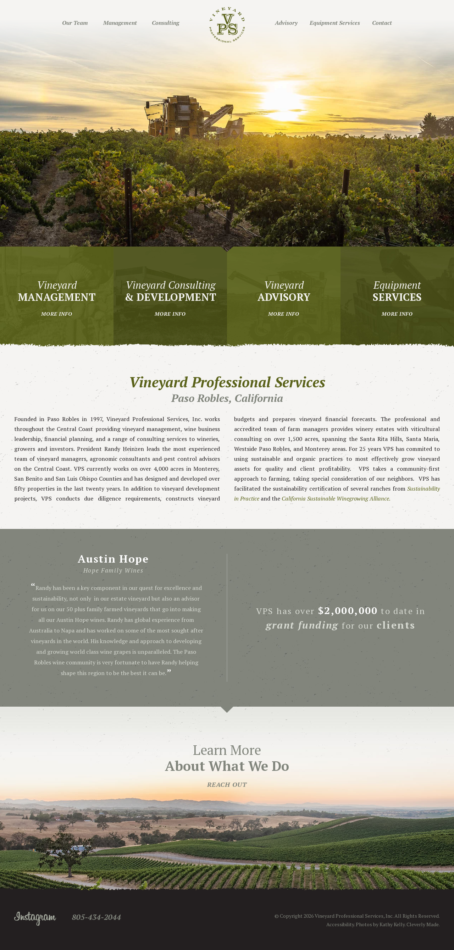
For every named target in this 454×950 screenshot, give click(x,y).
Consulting (165, 23)
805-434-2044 (96, 917)
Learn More (227, 765)
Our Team (75, 23)
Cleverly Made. (423, 924)
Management (120, 23)
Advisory (286, 23)
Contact (382, 23)
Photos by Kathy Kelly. (380, 924)
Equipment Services (335, 23)
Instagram (35, 919)
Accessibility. (340, 924)
